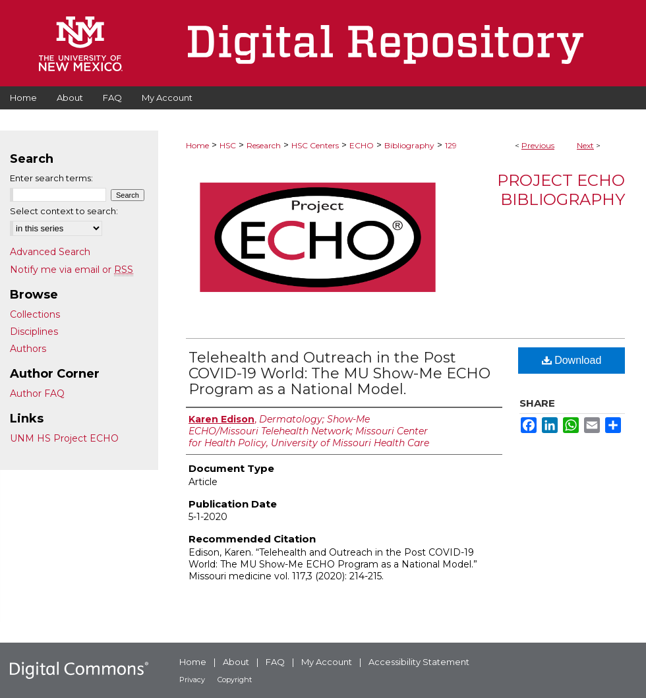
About (236, 661)
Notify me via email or (71, 270)
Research (264, 145)
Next (585, 145)
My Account (326, 661)
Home (197, 145)
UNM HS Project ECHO (64, 438)
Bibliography (409, 145)
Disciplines (34, 331)
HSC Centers (315, 145)
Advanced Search (50, 252)
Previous (537, 145)
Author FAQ (37, 393)
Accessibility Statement (418, 661)
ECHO (361, 145)
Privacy (192, 679)
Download (572, 360)
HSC (228, 145)
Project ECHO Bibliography (561, 190)
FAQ (275, 661)
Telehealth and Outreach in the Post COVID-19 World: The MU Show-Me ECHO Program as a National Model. (339, 373)
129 (451, 145)
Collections (35, 314)
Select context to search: (64, 211)
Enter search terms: (51, 178)
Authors (28, 349)
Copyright (235, 679)
